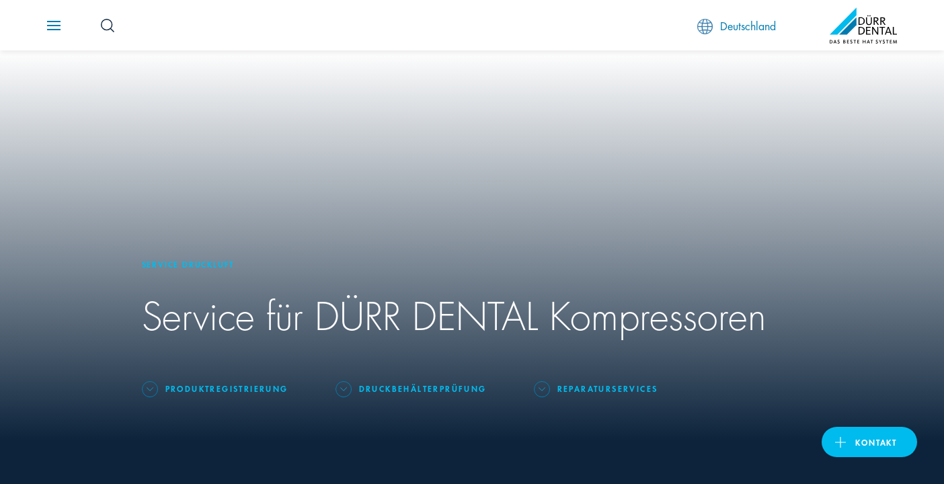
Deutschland (736, 26)
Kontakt (876, 442)
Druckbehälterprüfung (423, 388)
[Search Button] (107, 25)
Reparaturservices (607, 388)
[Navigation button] (53, 25)
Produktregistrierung (226, 388)
